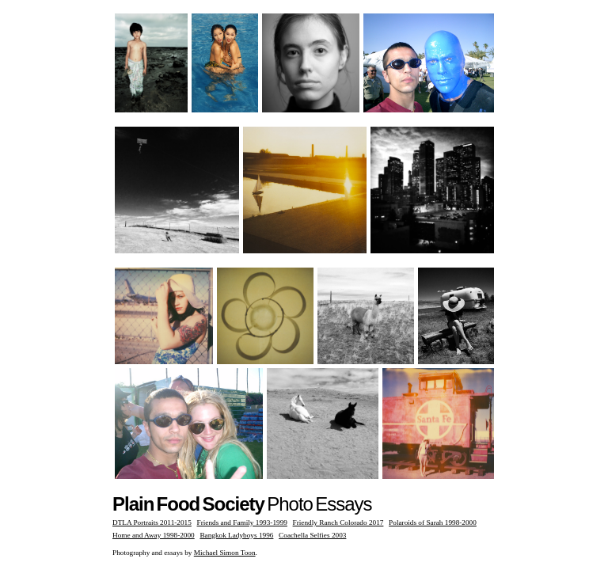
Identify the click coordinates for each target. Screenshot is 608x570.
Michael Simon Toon (225, 553)
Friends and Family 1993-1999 (242, 522)
